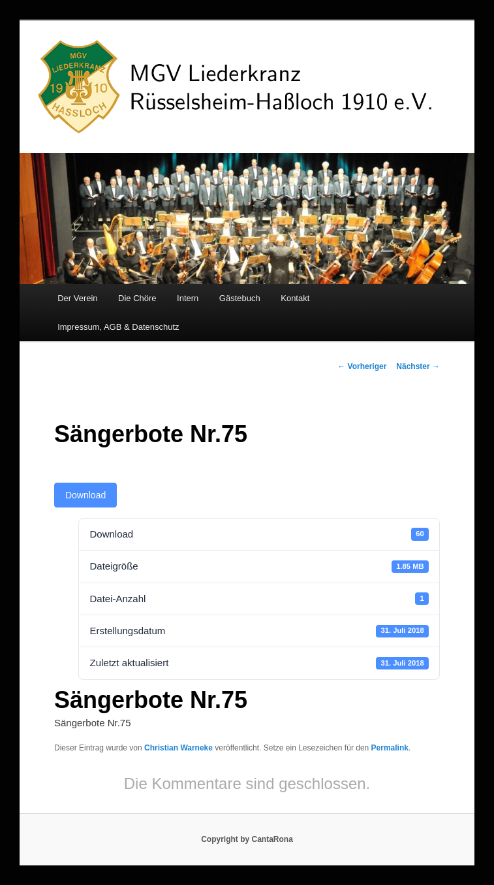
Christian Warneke (178, 747)
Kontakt (295, 298)
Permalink (390, 747)
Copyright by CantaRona (247, 839)
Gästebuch (239, 298)
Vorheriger (361, 366)
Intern (187, 298)
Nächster (418, 366)
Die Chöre (137, 298)
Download (85, 495)
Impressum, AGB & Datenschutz (118, 327)
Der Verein (77, 298)
